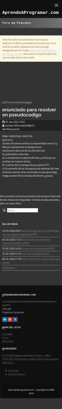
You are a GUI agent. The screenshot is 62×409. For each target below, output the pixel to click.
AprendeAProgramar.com (30, 12)
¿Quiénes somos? (16, 374)
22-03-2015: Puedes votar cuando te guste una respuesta (30, 359)
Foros (5, 337)
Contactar (13, 370)
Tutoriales (7, 334)
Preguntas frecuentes (13, 312)
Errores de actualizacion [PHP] (38, 248)
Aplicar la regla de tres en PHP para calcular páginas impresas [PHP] (30, 232)
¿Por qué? (7, 308)
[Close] (59, 39)
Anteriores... (8, 362)
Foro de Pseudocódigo (19, 102)
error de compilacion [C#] (35, 253)
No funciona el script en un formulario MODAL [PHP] (26, 241)
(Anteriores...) (9, 267)
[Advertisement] (30, 81)
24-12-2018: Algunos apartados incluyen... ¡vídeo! (26, 355)
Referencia (7, 341)
